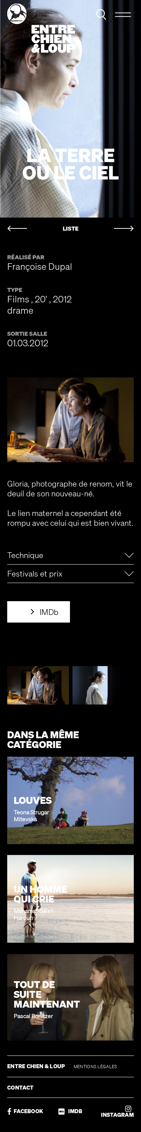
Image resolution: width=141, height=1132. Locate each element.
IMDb (49, 612)
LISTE (71, 228)
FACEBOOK (25, 1111)
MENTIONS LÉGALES (95, 1066)
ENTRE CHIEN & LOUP (36, 1066)
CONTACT (20, 1087)
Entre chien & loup (41, 28)
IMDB (70, 1111)
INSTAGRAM (117, 1111)
